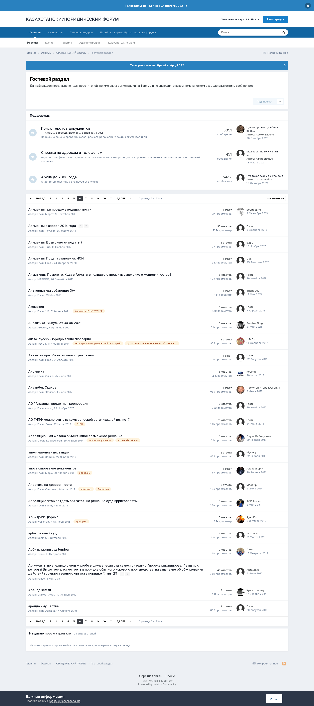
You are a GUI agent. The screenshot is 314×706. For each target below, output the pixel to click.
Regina (41, 537)
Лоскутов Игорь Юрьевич (263, 387)
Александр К (255, 468)
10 (104, 198)
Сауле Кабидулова (49, 440)
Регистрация (275, 19)
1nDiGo (41, 343)
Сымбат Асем (46, 594)
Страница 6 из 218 (150, 198)
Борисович (254, 209)
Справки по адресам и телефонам (72, 152)
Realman (252, 371)
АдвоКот (252, 517)
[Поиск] (235, 32)
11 (111, 198)
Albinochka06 (264, 158)
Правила (66, 42)
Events (49, 42)
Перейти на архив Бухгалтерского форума (128, 32)
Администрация (89, 42)
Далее (121, 198)
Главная (35, 34)
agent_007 (253, 290)
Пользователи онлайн (121, 42)
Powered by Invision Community (157, 684)
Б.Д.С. (250, 242)
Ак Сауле (253, 533)
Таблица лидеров (81, 32)
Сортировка (275, 198)
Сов (249, 258)
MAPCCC (43, 278)
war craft (43, 521)
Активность (55, 32)
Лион (40, 553)
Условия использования (64, 700)
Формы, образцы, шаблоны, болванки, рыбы (74, 132)
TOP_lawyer (254, 500)
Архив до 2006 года (59, 177)
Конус (41, 578)
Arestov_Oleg (45, 327)
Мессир (252, 484)
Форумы (32, 42)
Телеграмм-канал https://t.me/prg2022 (154, 5)
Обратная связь (150, 675)
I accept (276, 698)
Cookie (170, 675)
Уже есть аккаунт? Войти (240, 19)
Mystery (251, 452)
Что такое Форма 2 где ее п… (266, 175)
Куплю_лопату (256, 590)
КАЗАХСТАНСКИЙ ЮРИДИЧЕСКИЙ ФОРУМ (72, 19)
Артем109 (253, 569)
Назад (40, 198)
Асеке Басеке (265, 134)
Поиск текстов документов (66, 128)
